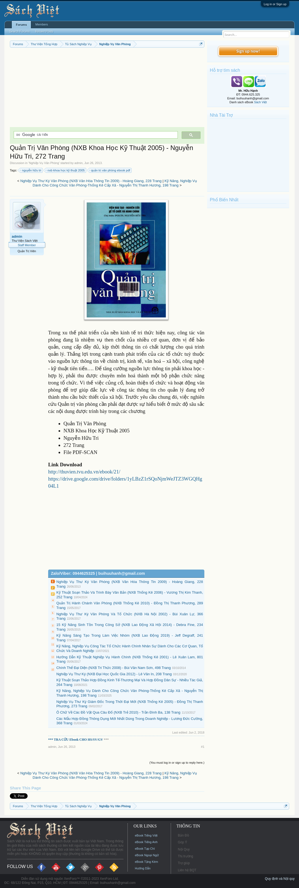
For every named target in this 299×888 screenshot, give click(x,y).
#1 (202, 746)
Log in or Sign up (275, 4)
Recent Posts (44, 31)
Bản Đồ (183, 835)
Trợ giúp (184, 863)
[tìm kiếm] (95, 135)
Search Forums (19, 31)
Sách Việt (260, 102)
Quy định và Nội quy (280, 879)
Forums (21, 24)
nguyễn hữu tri (30, 170)
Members (41, 24)
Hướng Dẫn (142, 868)
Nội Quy (184, 849)
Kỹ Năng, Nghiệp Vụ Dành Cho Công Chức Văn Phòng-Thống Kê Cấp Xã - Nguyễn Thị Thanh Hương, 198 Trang (115, 183)
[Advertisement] (107, 88)
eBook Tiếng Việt (146, 835)
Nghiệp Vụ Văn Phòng (44, 163)
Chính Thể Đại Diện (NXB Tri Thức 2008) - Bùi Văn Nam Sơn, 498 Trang (113, 668)
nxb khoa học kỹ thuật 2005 (65, 170)
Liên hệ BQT (187, 870)
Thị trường (185, 856)
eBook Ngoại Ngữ (147, 855)
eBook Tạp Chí (145, 848)
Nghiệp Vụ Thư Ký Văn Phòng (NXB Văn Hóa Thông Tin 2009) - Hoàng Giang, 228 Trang (90, 181)
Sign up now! (248, 51)
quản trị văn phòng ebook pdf (109, 170)
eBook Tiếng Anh (146, 842)
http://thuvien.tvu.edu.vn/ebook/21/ (84, 472)
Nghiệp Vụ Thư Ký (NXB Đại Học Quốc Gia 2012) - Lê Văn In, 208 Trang (114, 674)
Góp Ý (182, 842)
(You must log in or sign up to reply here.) (176, 762)
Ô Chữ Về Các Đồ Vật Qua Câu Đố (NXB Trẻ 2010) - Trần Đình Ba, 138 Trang (118, 712)
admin (78, 163)
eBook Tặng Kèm (146, 861)
